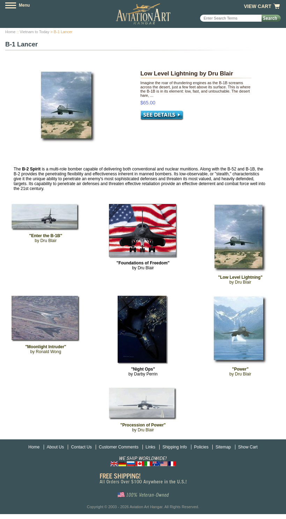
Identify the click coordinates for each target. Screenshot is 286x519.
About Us (55, 447)
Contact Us (81, 447)
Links (150, 447)
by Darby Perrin (143, 372)
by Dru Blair (142, 265)
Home (10, 32)
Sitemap (223, 447)
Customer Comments (118, 447)
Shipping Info (174, 447)
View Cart (257, 6)
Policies (201, 447)
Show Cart (248, 447)
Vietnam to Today (35, 32)
